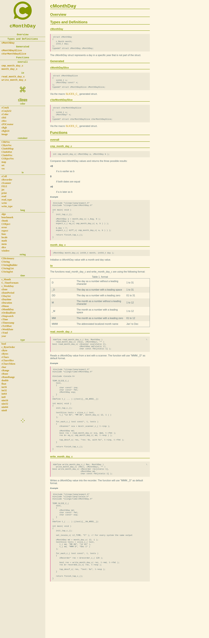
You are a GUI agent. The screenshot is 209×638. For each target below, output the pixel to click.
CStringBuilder (10, 265)
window (6, 250)
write (4, 203)
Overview (23, 34)
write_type (7, 206)
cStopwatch (7, 316)
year (4, 336)
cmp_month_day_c (12, 65)
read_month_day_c (13, 76)
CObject (6, 224)
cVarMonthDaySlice (14, 54)
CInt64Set (7, 152)
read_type (7, 199)
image (5, 134)
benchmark (7, 217)
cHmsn (5, 306)
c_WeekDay (8, 286)
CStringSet (7, 271)
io (22, 73)
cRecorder (7, 179)
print (4, 193)
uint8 (4, 410)
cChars (5, 357)
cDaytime (6, 299)
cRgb (4, 127)
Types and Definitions (22, 39)
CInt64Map (8, 148)
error (4, 227)
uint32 (5, 403)
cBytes (5, 353)
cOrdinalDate (9, 312)
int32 (4, 390)
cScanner (6, 183)
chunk (5, 220)
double (5, 380)
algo (4, 214)
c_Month (6, 279)
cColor (5, 114)
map (4, 162)
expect (5, 230)
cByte (4, 350)
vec (3, 168)
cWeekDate (7, 329)
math (4, 240)
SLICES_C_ (72, 99)
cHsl (4, 117)
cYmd (5, 332)
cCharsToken (8, 363)
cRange (5, 370)
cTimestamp (8, 322)
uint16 (5, 400)
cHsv (4, 121)
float (4, 383)
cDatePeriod (8, 292)
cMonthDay (23, 26)
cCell (4, 176)
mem (4, 244)
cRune (5, 373)
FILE (4, 186)
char (4, 367)
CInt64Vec (7, 155)
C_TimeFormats (10, 282)
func (4, 234)
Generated (22, 46)
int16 (4, 387)
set (3, 165)
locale (4, 237)
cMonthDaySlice (12, 50)
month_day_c (10, 69)
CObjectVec (8, 158)
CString (6, 261)
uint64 (5, 407)
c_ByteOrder (8, 347)
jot (3, 189)
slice (4, 247)
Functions (22, 57)
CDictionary (8, 258)
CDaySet (6, 296)
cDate (4, 289)
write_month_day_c (14, 80)
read (4, 196)
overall (23, 62)
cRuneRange (8, 377)
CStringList (8, 268)
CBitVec (6, 142)
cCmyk (5, 107)
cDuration (7, 302)
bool (4, 343)
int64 (4, 393)
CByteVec (7, 145)
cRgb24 (5, 131)
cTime (5, 319)
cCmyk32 (6, 111)
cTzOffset (7, 326)
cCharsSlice (8, 360)
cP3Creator (7, 124)
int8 (4, 397)
